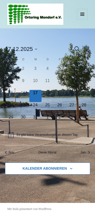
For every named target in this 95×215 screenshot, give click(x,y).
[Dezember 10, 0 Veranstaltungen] (35, 84)
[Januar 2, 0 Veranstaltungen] (60, 120)
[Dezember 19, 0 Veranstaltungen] (60, 96)
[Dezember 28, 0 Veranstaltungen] (84, 108)
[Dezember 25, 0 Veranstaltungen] (48, 108)
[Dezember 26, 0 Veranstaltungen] (60, 108)
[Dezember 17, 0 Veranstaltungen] (35, 96)
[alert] (47, 135)
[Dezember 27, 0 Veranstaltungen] (72, 108)
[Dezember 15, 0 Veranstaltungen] (11, 96)
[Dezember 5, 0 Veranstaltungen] (60, 72)
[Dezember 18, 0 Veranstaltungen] (48, 96)
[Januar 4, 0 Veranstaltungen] (84, 120)
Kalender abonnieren (45, 168)
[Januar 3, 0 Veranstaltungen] (72, 120)
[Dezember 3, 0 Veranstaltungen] (35, 72)
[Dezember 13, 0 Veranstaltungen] (72, 84)
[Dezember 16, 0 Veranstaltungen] (23, 96)
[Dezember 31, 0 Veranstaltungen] (35, 120)
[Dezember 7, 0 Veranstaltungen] (84, 72)
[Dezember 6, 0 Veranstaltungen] (72, 72)
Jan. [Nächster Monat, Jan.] (85, 152)
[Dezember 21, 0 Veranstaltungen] (84, 96)
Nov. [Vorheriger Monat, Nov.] (10, 152)
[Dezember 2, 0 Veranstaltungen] (23, 72)
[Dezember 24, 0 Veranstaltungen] (35, 108)
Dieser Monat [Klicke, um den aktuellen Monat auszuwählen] (47, 152)
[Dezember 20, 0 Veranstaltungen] (72, 96)
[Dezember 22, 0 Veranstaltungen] (11, 108)
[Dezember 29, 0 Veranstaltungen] (11, 120)
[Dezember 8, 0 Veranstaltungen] (11, 84)
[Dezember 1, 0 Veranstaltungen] (11, 72)
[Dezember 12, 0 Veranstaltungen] (60, 84)
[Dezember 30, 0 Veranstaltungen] (23, 120)
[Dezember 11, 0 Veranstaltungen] (48, 84)
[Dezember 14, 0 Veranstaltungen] (84, 84)
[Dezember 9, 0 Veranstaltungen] (23, 84)
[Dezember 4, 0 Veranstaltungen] (48, 72)
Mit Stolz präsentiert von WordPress (29, 209)
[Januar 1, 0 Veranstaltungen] (48, 120)
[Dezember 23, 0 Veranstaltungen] (23, 108)
